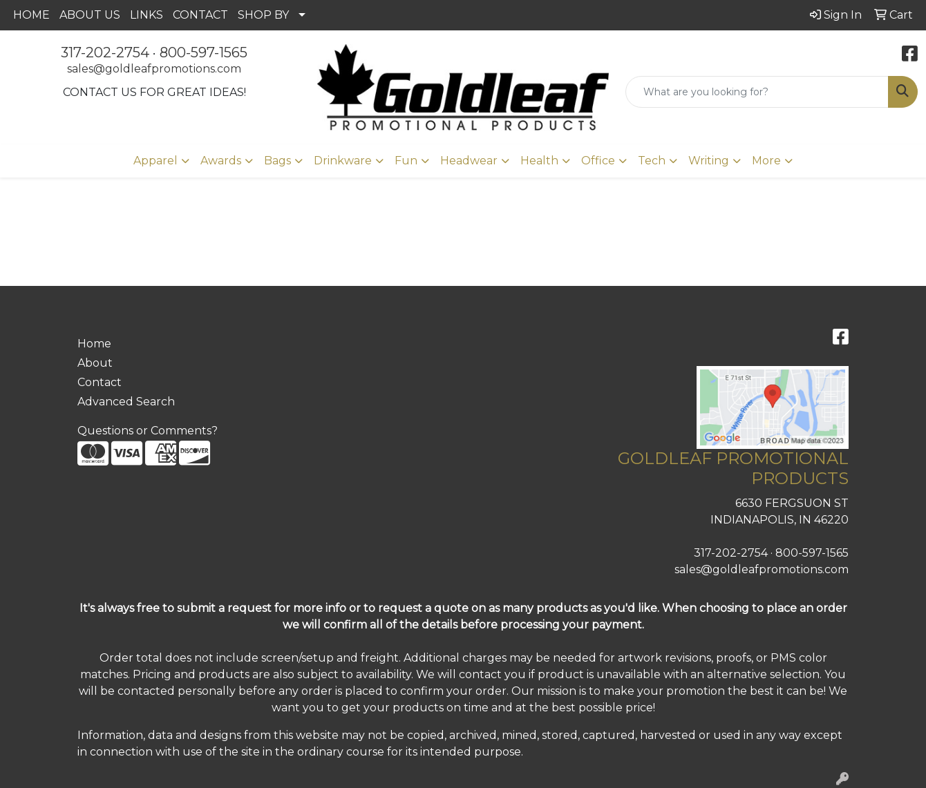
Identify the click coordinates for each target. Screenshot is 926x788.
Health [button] (539, 160)
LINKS (146, 14)
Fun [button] (406, 160)
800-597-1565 (203, 52)
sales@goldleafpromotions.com (154, 68)
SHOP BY (263, 14)
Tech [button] (651, 160)
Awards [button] (220, 160)
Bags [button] (277, 160)
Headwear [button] (469, 160)
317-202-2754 (105, 52)
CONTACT (200, 14)
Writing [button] (708, 160)
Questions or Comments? (147, 430)
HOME (31, 14)
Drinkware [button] (343, 160)
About (95, 362)
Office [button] (598, 160)
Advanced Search (126, 401)
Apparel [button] (155, 160)
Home (94, 343)
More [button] (766, 160)
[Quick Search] (757, 92)
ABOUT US (89, 14)
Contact (99, 382)
